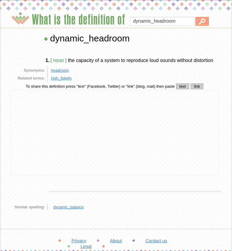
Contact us (156, 240)
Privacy (79, 240)
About (116, 240)
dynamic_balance (68, 207)
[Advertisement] (115, 132)
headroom (60, 70)
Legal (86, 246)
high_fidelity (61, 78)
